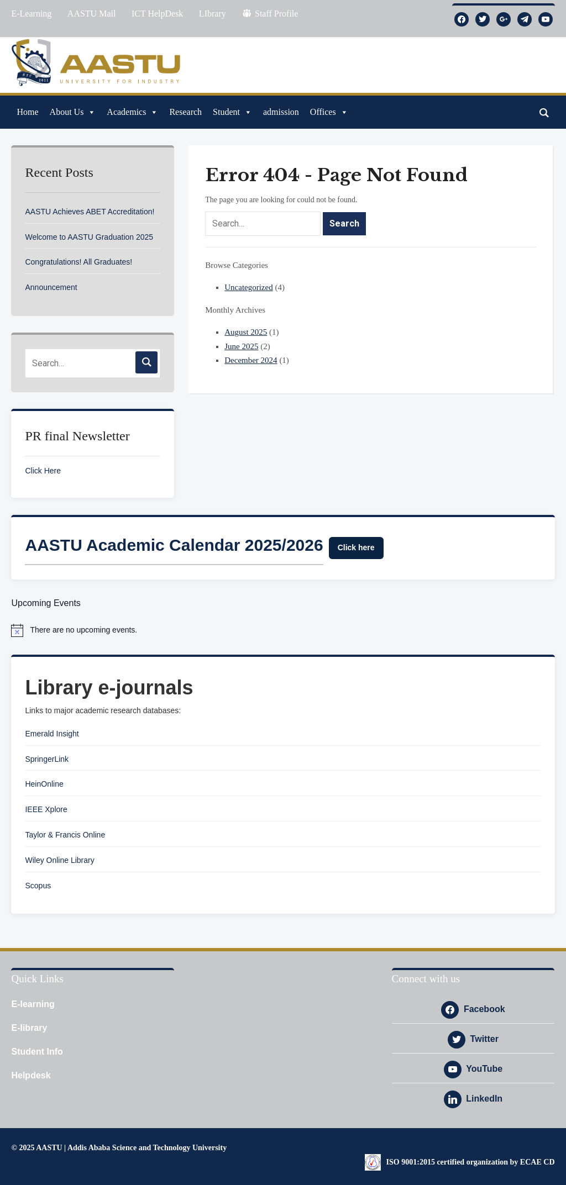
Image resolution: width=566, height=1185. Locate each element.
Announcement (51, 287)
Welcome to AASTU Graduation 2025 (89, 237)
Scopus (38, 885)
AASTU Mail (91, 13)
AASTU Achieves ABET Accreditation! (89, 211)
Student (232, 112)
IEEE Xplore (46, 809)
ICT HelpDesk (157, 13)
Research (185, 112)
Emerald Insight (51, 733)
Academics (132, 112)
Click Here (43, 470)
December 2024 (250, 360)
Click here (356, 547)
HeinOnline (44, 784)
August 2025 (245, 332)
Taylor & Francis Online (65, 834)
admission (281, 112)
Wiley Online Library (59, 860)
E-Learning (31, 13)
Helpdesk (30, 1075)
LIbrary (212, 13)
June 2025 (241, 346)
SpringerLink (47, 759)
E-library (29, 1028)
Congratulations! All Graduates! (78, 261)
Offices (329, 112)
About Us (73, 112)
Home (27, 112)
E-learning (32, 1004)
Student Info (36, 1051)
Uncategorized (248, 287)
